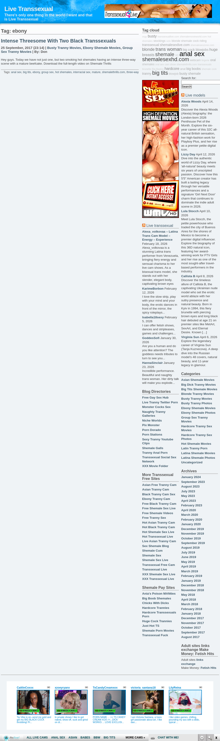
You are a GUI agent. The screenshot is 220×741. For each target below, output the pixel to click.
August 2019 (190, 547)
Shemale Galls (152, 448)
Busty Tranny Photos (196, 403)
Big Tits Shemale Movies (199, 389)
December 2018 (192, 585)
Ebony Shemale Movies (102, 48)
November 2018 (192, 590)
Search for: (188, 78)
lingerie (205, 60)
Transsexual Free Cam (158, 565)
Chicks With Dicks (155, 603)
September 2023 (193, 482)
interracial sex (81, 72)
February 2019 (191, 576)
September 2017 (193, 632)
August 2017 (190, 637)
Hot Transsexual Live (157, 536)
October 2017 (191, 627)
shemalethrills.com (113, 72)
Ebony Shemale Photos (198, 412)
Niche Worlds (152, 420)
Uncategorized (192, 462)
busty (152, 36)
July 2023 (188, 491)
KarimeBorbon (153, 288)
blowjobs (202, 49)
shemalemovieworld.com (193, 36)
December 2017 (192, 618)
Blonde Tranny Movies (197, 394)
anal (183, 69)
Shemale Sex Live (155, 560)
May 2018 (188, 594)
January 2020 (191, 524)
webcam (195, 60)
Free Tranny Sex (154, 517)
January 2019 (191, 580)
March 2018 (189, 604)
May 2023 (188, 496)
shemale (164, 54)
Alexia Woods (191, 101)
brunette (146, 69)
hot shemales (63, 72)
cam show (170, 64)
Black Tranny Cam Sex (158, 494)
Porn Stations (152, 434)
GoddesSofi (150, 338)
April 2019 (188, 566)
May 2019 (188, 562)
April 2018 (188, 599)
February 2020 (191, 519)
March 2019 (189, 571)
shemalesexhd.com (165, 59)
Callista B (188, 276)
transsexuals (205, 64)
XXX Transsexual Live (158, 579)
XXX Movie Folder (155, 466)
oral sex (159, 64)
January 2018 (191, 613)
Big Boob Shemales (156, 598)
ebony (36, 72)
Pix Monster (151, 425)
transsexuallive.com (168, 36)
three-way (133, 72)
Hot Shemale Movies (196, 443)
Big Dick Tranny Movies (198, 384)
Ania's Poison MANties (159, 593)
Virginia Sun (190, 337)
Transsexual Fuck (155, 635)
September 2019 (193, 543)
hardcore (172, 68)
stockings (159, 41)
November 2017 (192, 623)
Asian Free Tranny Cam (159, 485)
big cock (189, 49)
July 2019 (188, 552)
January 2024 (191, 477)
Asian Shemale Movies (197, 380)
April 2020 (188, 510)
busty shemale (190, 73)
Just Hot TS (150, 625)
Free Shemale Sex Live (159, 508)
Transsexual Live (154, 569)
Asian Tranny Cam (155, 489)
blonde (148, 49)
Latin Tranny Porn (194, 448)
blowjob (173, 73)
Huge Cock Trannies (157, 621)
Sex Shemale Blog (155, 546)
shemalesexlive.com (175, 45)
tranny (146, 73)
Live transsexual (159, 225)
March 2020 (189, 514)
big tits (27, 72)
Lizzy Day (188, 154)
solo (168, 41)
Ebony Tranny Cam (156, 499)
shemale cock (209, 69)
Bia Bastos (158, 69)
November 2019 (192, 533)
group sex (47, 72)
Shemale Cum (152, 550)
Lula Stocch (190, 211)
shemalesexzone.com (202, 45)
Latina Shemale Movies (198, 453)
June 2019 (188, 557)
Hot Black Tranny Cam (158, 527)
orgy (144, 36)
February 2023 (191, 505)
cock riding (200, 41)
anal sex (16, 72)
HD (176, 55)
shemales (148, 64)
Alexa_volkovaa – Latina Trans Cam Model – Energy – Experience (160, 235)
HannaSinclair (152, 363)
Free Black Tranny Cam (159, 503)
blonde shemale (182, 41)
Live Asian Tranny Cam (159, 541)
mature (96, 72)
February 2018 (191, 609)
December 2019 (192, 529)
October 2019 (191, 538)
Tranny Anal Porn (155, 452)
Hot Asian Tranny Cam (158, 522)
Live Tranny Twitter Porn (160, 402)
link (216, 669)
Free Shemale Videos (157, 513)
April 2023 (188, 500)
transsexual (150, 45)
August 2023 (190, 486)
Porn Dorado (151, 430)
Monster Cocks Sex (156, 407)
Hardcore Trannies (155, 608)
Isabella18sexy (153, 317)
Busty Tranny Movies (64, 48)
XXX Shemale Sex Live (158, 574)
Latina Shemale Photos (198, 457)
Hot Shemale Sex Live (158, 532)
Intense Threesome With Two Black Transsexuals (58, 41)
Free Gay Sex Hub (155, 397)
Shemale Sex (151, 555)
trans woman (168, 49)
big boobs (193, 69)
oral (213, 60)
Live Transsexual (28, 8)
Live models (195, 95)
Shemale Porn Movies (158, 630)
